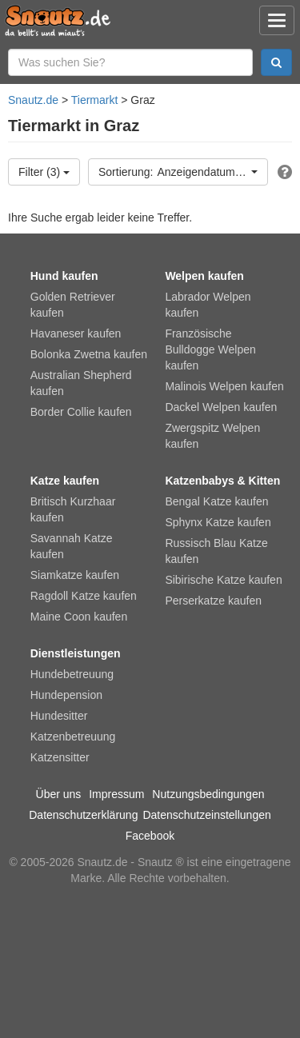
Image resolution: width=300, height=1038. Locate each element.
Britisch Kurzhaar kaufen (73, 509)
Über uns (59, 794)
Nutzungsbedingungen (208, 794)
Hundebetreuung (72, 674)
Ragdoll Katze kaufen (83, 595)
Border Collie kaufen (81, 411)
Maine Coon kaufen (78, 616)
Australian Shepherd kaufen (81, 383)
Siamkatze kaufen (74, 575)
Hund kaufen (64, 275)
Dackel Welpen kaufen (221, 407)
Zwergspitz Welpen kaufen (212, 435)
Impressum (116, 794)
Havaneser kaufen (76, 333)
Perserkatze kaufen (213, 600)
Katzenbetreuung (73, 736)
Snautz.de (33, 100)
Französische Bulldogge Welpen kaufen (210, 349)
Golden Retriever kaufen (72, 304)
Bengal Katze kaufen (216, 501)
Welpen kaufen (204, 275)
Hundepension (66, 695)
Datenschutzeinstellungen (206, 814)
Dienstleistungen (75, 653)
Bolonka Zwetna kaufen (88, 354)
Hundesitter (59, 715)
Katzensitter (60, 757)
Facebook (150, 835)
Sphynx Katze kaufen (217, 522)
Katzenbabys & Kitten (222, 480)
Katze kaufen (64, 480)
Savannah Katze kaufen (71, 546)
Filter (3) (44, 172)
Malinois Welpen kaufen (224, 386)
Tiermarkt (94, 100)
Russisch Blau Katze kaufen (216, 551)
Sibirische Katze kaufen (223, 579)
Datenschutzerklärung (83, 814)
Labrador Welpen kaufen (207, 304)
